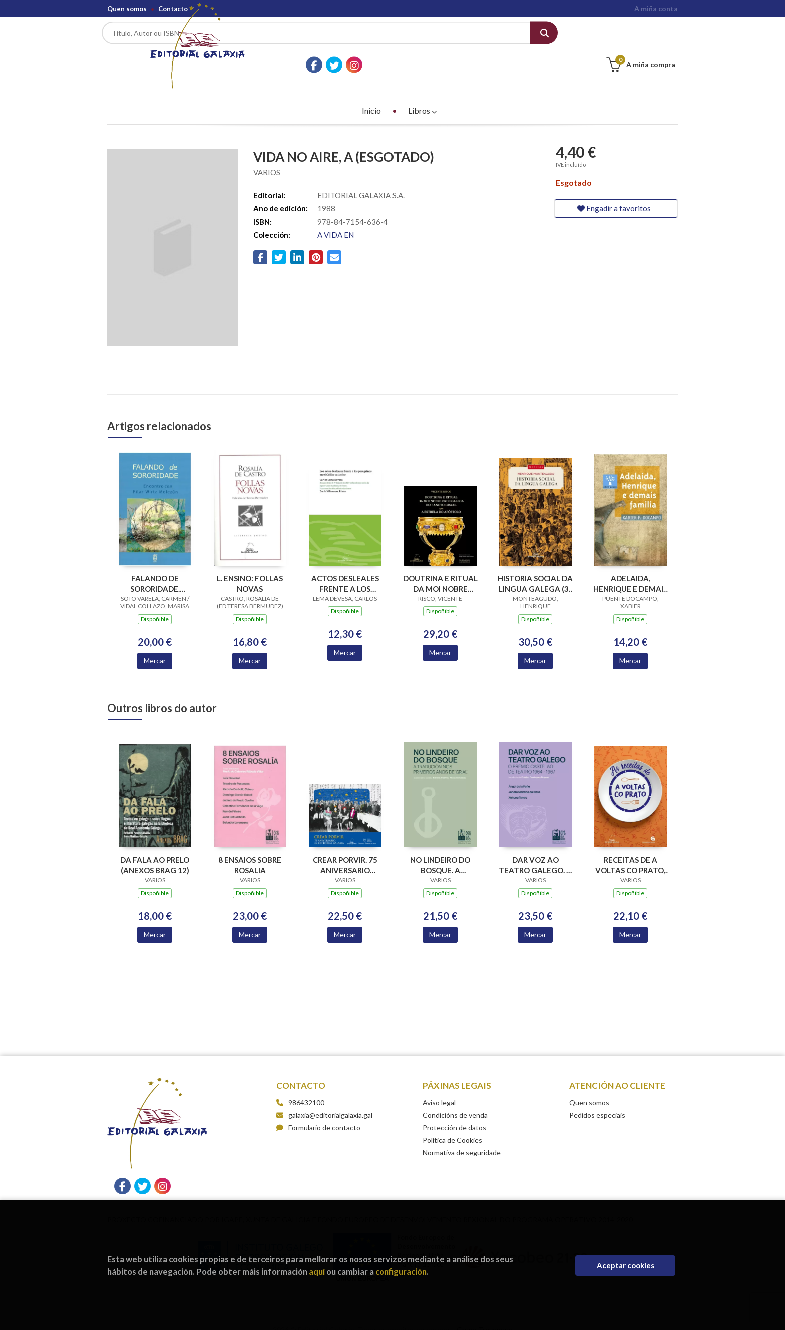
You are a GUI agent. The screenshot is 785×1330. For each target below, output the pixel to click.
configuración (401, 1271)
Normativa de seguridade (462, 1138)
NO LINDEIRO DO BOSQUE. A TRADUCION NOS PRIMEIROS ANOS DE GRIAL (440, 850)
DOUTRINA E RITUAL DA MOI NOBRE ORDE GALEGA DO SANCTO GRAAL (440, 568)
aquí (317, 1271)
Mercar (155, 645)
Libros (422, 96)
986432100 (306, 1088)
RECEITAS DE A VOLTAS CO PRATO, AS (630, 850)
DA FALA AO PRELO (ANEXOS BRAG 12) (154, 850)
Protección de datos (454, 1113)
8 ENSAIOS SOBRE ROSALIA (249, 850)
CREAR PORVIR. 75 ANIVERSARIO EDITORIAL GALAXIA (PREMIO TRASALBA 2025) (345, 850)
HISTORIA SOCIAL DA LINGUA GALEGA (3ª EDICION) (535, 568)
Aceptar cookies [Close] (625, 1265)
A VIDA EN (335, 220)
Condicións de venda (455, 1100)
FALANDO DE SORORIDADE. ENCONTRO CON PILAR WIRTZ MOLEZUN (155, 568)
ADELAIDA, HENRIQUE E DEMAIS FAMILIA (630, 568)
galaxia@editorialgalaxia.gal (324, 1100)
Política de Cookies (452, 1125)
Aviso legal (439, 1088)
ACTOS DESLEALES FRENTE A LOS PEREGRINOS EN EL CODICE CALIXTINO (345, 568)
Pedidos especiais (597, 1100)
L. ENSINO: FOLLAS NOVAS (250, 568)
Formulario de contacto (318, 1113)
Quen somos (127, 9)
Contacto (173, 9)
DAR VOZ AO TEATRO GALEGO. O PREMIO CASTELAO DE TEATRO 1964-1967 (535, 850)
